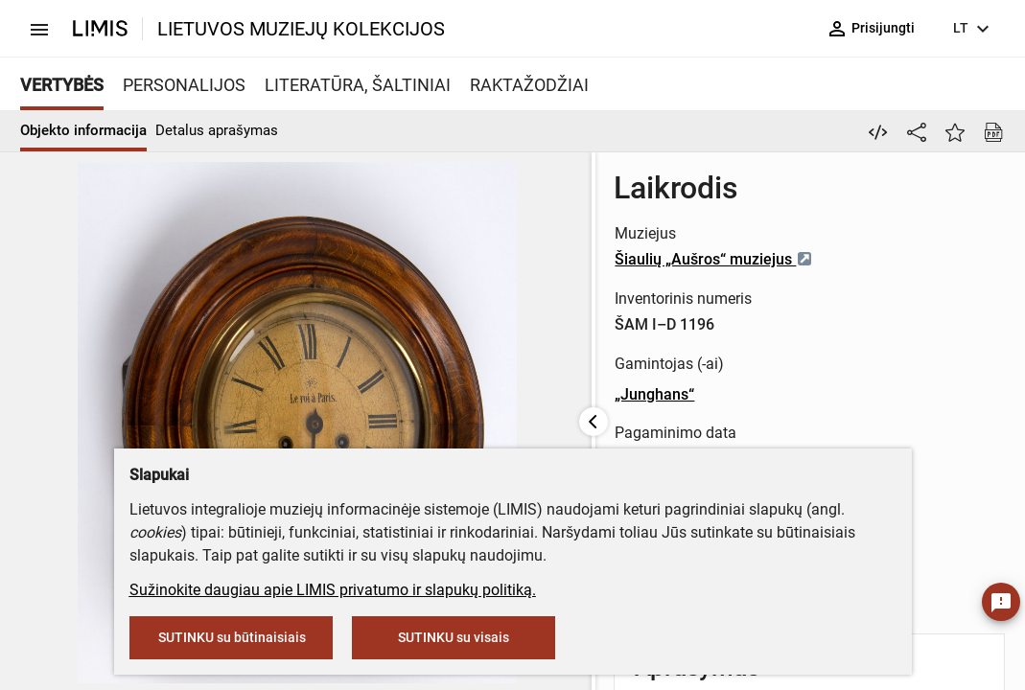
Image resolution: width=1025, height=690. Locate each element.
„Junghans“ (510, 394)
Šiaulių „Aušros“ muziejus (570, 259)
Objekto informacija (83, 130)
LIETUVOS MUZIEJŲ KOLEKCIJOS (301, 28)
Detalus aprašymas (216, 130)
